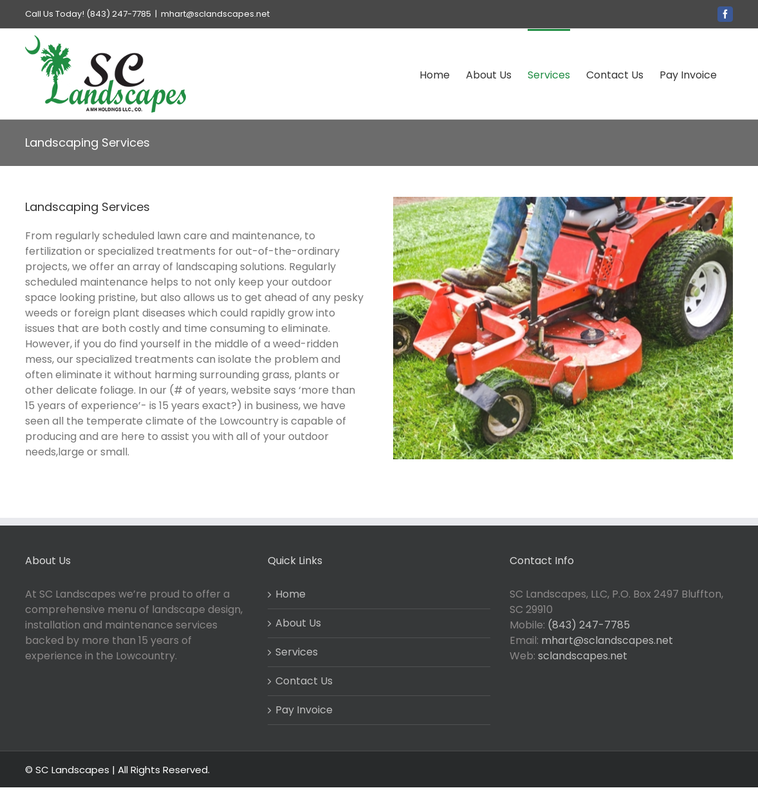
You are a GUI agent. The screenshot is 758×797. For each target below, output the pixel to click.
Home (290, 594)
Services (296, 652)
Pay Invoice (304, 709)
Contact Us (304, 680)
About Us (298, 623)
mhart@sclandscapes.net (215, 14)
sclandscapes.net (582, 655)
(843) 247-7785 (589, 625)
